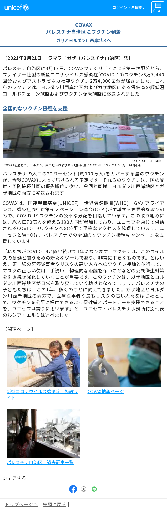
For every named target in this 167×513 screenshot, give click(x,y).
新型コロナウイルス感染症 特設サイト (42, 394)
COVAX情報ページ (106, 391)
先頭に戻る (54, 504)
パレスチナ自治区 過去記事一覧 (40, 462)
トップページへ (21, 504)
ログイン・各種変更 (129, 7)
